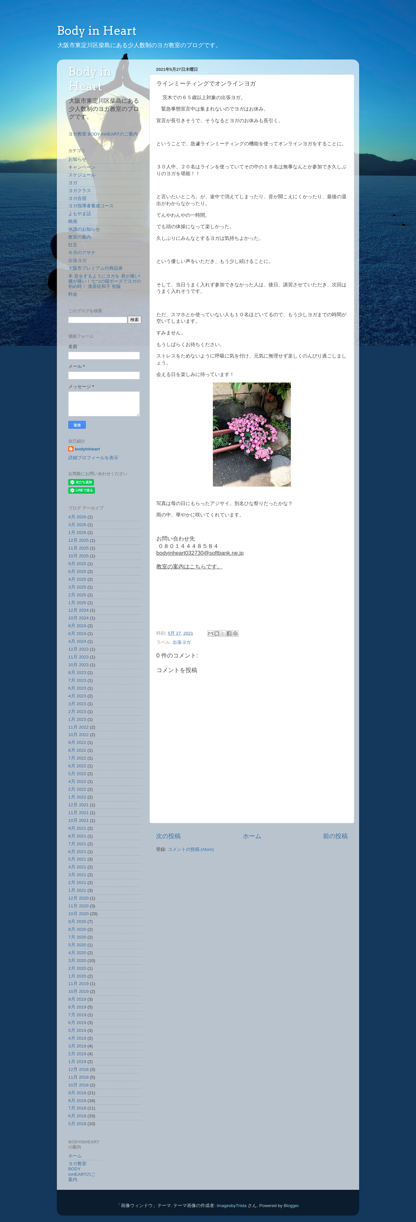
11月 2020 (78, 906)
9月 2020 (77, 921)
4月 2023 (77, 696)
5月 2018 (77, 1123)
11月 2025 (78, 548)
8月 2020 (77, 929)
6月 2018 (77, 1115)
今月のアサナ (82, 252)
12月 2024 (78, 610)
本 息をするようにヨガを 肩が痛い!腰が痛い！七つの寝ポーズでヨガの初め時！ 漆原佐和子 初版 (104, 281)
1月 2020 (77, 976)
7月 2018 (77, 1108)
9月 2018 (77, 1092)
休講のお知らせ (84, 229)
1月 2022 (77, 797)
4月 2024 (77, 641)
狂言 (72, 244)
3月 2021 (77, 874)
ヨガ (72, 182)
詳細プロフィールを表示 (93, 457)
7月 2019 (77, 1014)
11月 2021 (78, 812)
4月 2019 (77, 1038)
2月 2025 (77, 594)
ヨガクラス (79, 190)
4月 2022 (77, 781)
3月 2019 (77, 1046)
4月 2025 (77, 579)
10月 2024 (78, 618)
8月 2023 (77, 672)
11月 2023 (78, 657)
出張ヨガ (182, 642)
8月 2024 (77, 625)
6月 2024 (77, 633)
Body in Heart (96, 30)
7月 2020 (77, 937)
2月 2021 (77, 882)
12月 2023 (78, 649)
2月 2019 (77, 1053)
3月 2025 (77, 587)
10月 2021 (78, 820)
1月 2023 (77, 719)
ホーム (252, 836)
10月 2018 (78, 1085)
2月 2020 (77, 968)
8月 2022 (77, 750)
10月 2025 (78, 555)
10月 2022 (78, 734)
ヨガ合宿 (77, 198)
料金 (72, 294)
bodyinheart (87, 449)
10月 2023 (78, 664)
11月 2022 (78, 727)
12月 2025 (78, 540)
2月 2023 (77, 711)
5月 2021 (77, 859)
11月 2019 (78, 983)
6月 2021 (77, 851)
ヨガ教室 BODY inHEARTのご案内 (103, 134)
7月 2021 (77, 843)
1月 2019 (77, 1061)
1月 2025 (77, 602)
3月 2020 (77, 960)
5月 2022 (77, 773)
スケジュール (82, 175)
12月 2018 (78, 1069)
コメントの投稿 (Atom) (191, 849)
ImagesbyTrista (232, 1205)
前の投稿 (335, 836)
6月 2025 (77, 571)
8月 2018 (77, 1100)
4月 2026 (77, 516)
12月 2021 (78, 804)
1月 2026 (77, 532)
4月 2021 (77, 866)
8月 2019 (77, 1007)
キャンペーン (82, 167)
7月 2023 (77, 680)
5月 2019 (77, 1030)
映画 (72, 221)
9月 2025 (77, 563)
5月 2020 (77, 944)
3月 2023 (77, 703)
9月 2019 (77, 999)
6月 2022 (77, 765)
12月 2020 (78, 898)
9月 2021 (77, 828)
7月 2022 (77, 758)
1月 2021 (77, 890)
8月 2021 (77, 836)
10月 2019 (78, 991)
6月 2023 (77, 688)
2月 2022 (77, 789)
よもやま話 (79, 213)
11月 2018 (78, 1077)
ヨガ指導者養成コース (91, 205)
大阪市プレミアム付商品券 (95, 268)
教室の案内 (79, 237)
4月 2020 (77, 952)
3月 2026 (77, 524)
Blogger (291, 1205)
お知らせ (77, 159)
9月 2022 (77, 742)
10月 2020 (78, 913)
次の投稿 (168, 836)
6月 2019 (77, 1022)
